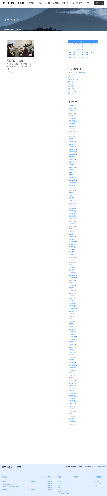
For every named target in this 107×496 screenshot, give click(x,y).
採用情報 (65, 3)
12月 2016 (83, 41)
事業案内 (32, 3)
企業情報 (56, 3)
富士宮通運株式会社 (9, 29)
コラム (87, 3)
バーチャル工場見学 (76, 3)
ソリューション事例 (44, 3)
